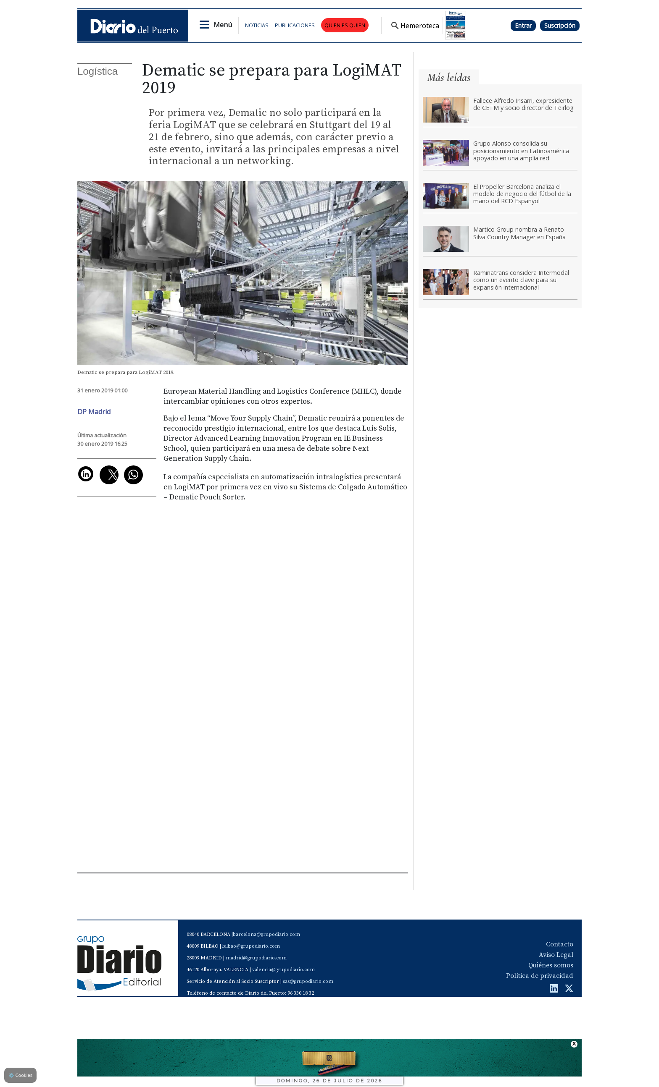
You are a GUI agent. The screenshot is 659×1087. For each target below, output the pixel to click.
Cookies (20, 1075)
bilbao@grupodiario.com (251, 946)
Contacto (559, 944)
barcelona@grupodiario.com (266, 934)
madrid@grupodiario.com (256, 958)
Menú (223, 24)
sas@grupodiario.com (308, 981)
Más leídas (449, 77)
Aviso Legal (556, 955)
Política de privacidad (539, 976)
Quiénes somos (550, 965)
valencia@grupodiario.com (283, 970)
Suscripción (559, 25)
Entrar (523, 25)
